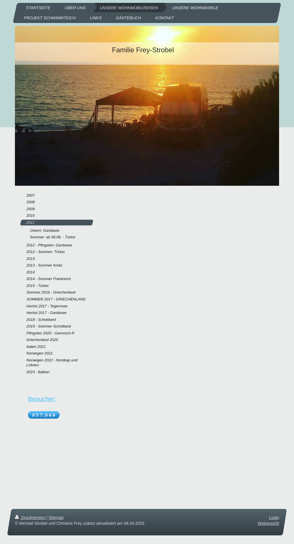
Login (274, 517)
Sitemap (56, 517)
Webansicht (268, 523)
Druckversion (30, 517)
